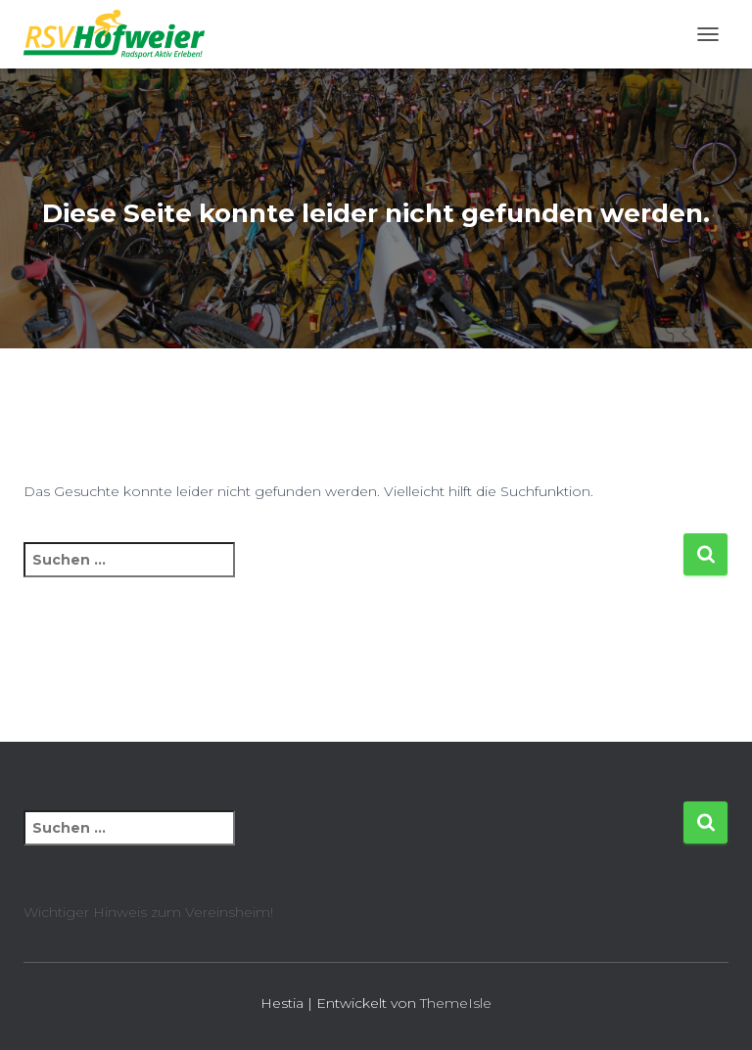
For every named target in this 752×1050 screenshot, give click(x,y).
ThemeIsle (456, 1003)
